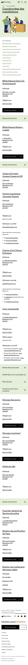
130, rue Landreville (8, 440)
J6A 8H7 (5, 142)
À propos (12, 610)
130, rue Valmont (7, 204)
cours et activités (11, 240)
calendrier (8, 297)
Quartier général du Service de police (11, 69)
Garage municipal (6, 63)
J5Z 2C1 (5, 321)
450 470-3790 (7, 419)
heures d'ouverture (12, 238)
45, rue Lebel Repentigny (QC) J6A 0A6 (7, 581)
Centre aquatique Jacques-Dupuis (11, 52)
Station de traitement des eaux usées (11, 74)
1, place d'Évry (6, 138)
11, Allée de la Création (9, 260)
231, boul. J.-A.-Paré (8, 92)
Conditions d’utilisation (7, 658)
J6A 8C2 (5, 444)
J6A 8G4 (5, 411)
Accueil (3, 610)
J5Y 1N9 (5, 208)
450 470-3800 (7, 452)
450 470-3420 (7, 150)
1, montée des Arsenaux (9, 317)
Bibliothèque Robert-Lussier (9, 46)
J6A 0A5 (5, 545)
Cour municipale (6, 57)
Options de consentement (7, 660)
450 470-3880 (7, 593)
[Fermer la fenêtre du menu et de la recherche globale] (25, 2)
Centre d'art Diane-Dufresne (9, 55)
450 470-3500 (7, 332)
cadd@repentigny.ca (9, 284)
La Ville (7, 610)
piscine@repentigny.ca (9, 227)
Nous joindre (18, 610)
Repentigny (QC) (7, 94)
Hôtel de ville (5, 66)
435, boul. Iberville (8, 475)
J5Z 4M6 (5, 96)
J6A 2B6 (5, 479)
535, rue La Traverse (8, 541)
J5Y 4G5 (5, 187)
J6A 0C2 (5, 264)
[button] (14, 118)
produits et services (12, 243)
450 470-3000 (7, 490)
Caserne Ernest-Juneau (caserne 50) (11, 49)
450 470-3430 (7, 104)
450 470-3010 (7, 276)
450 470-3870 (7, 553)
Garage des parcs (6, 60)
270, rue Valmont (7, 183)
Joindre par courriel (10, 110)
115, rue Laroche (7, 407)
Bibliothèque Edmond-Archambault (11, 43)
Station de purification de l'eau (10, 72)
